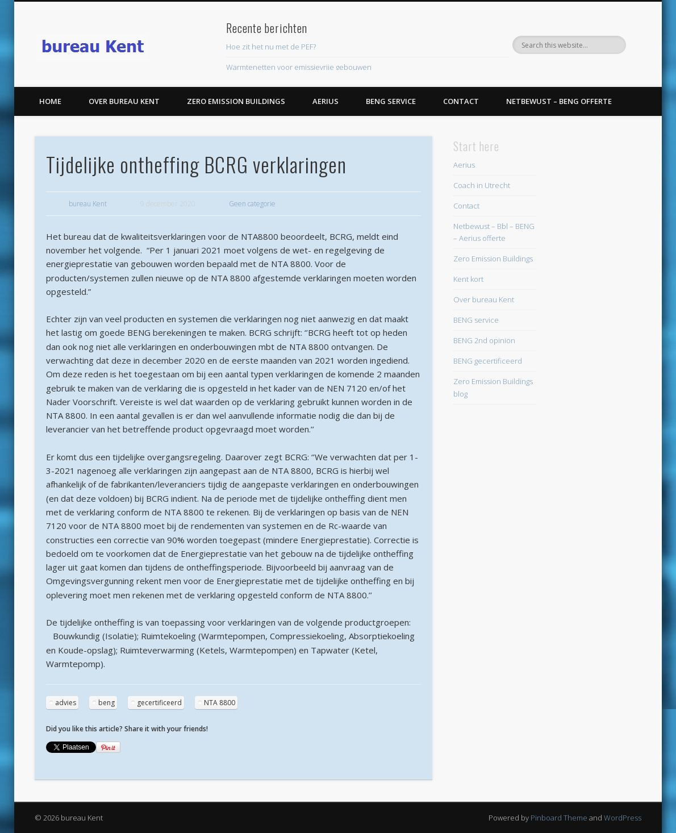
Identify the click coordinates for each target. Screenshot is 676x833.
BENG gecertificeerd (487, 361)
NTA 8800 (219, 702)
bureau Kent (88, 204)
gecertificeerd (159, 702)
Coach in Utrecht (481, 185)
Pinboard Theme (559, 818)
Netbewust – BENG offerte (559, 101)
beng (106, 702)
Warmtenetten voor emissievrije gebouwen (299, 67)
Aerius (325, 101)
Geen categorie (252, 204)
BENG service (391, 101)
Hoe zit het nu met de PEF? (271, 46)
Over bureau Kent (124, 101)
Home (50, 101)
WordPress (622, 818)
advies (65, 702)
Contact (461, 101)
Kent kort (468, 279)
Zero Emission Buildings (236, 101)
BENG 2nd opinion (484, 340)
